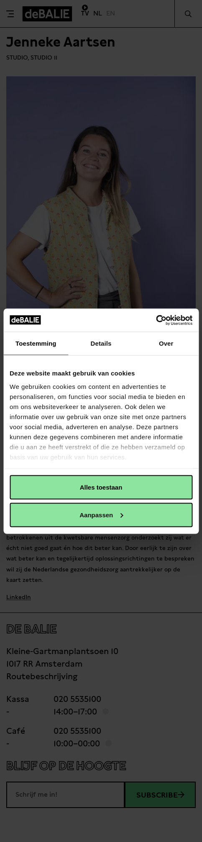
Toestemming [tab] (35, 343)
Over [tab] (166, 343)
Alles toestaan (101, 487)
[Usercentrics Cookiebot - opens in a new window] (155, 320)
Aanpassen (101, 514)
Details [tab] (101, 343)
